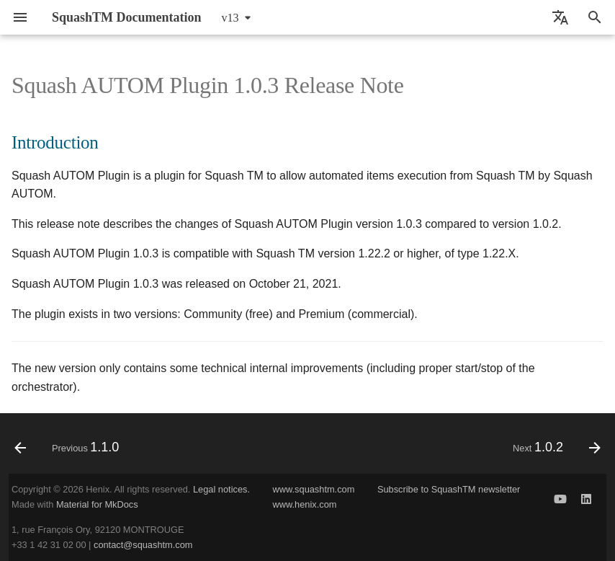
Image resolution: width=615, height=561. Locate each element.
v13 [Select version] (230, 18)
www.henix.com (305, 504)
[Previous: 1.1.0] (70, 447)
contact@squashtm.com (143, 544)
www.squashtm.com (314, 489)
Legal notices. (221, 489)
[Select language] (560, 17)
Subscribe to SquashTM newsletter (448, 489)
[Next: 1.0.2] (553, 447)
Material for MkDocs (97, 504)
